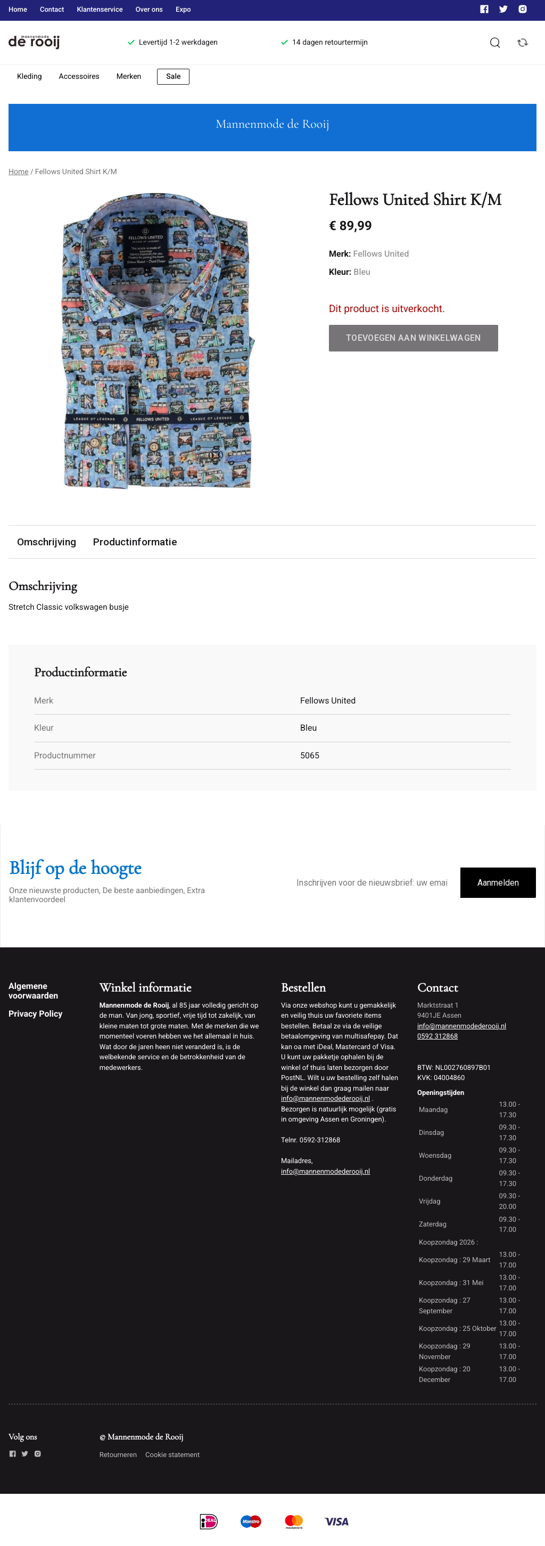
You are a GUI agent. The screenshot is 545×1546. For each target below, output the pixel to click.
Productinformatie (136, 542)
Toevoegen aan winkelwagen (413, 338)
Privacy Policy (35, 1015)
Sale (173, 76)
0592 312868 (437, 1037)
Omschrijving (47, 542)
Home (18, 10)
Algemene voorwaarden (33, 991)
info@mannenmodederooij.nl (325, 1100)
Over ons (149, 10)
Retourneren (118, 1456)
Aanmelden (498, 883)
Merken (129, 76)
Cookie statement (172, 1456)
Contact (52, 10)
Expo (183, 10)
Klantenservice (99, 10)
